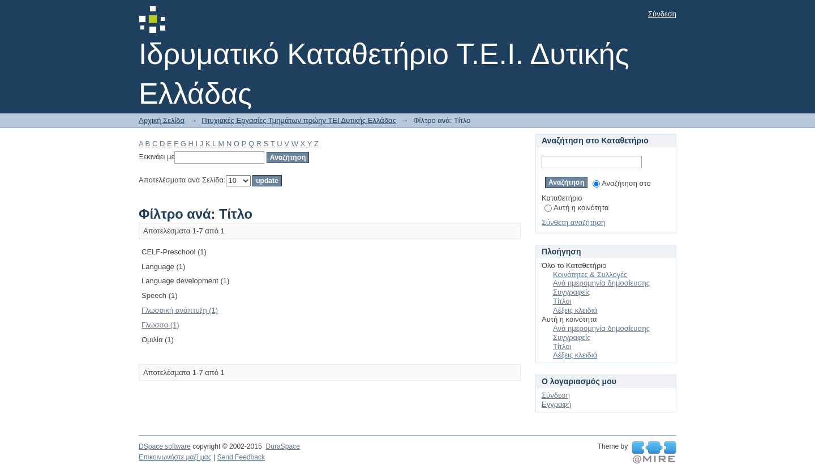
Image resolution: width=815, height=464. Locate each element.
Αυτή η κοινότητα (576, 207)
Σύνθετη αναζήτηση (574, 222)
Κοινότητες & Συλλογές (590, 274)
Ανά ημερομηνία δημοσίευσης (601, 283)
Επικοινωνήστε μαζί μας (175, 457)
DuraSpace (282, 446)
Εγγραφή (556, 404)
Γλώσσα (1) (160, 325)
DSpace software (165, 446)
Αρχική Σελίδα (162, 120)
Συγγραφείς (571, 292)
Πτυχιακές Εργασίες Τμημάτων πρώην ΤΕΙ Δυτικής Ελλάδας (298, 120)
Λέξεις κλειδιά (575, 310)
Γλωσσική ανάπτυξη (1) (179, 310)
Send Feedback (241, 457)
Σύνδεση (662, 14)
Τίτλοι (562, 301)
